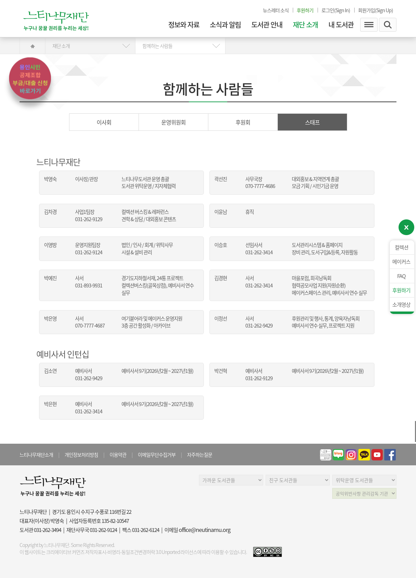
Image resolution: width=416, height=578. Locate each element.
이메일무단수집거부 (157, 454)
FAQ (401, 276)
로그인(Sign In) (335, 10)
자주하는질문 (199, 454)
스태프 (312, 122)
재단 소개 (305, 24)
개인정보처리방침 (81, 454)
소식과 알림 (225, 24)
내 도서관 (341, 24)
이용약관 (118, 454)
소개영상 (401, 304)
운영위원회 (173, 122)
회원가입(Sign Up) (375, 10)
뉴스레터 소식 (276, 10)
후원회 (243, 122)
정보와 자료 (183, 24)
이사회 (104, 122)
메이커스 (401, 261)
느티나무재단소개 (36, 454)
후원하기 (401, 290)
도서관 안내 (266, 24)
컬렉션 (401, 247)
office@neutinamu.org (204, 529)
